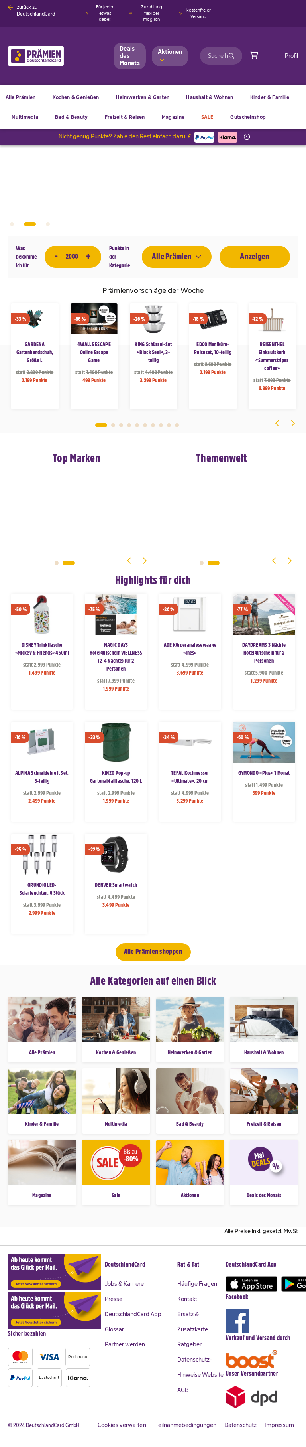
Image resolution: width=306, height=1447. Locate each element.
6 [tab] (145, 425)
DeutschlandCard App (133, 1314)
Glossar (114, 1329)
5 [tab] (137, 425)
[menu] (153, 107)
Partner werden (125, 1344)
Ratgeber (189, 1344)
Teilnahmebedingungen (185, 1425)
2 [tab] (30, 224)
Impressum (279, 1425)
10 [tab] (177, 425)
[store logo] (49, 56)
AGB (182, 1390)
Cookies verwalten (122, 1425)
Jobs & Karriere (124, 1284)
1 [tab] (12, 224)
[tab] (141, 1265)
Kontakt (187, 1299)
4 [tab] (129, 425)
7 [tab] (153, 425)
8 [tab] (161, 425)
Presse (113, 1299)
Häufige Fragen (197, 1284)
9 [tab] (169, 425)
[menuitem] (76, 97)
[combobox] (221, 56)
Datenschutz (240, 1425)
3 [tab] (48, 224)
